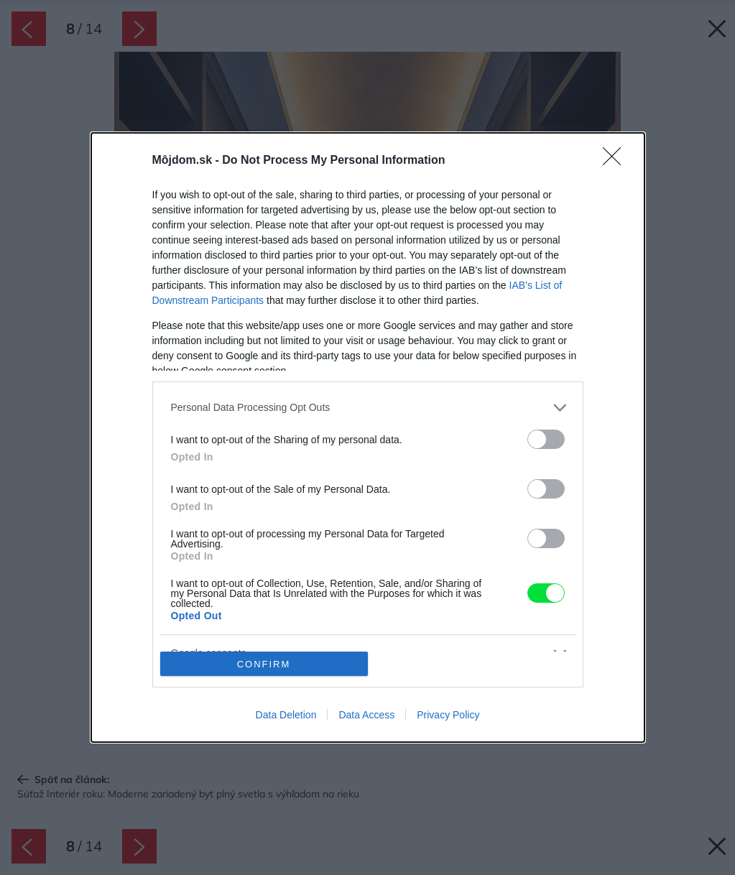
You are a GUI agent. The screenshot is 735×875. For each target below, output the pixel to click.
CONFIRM (264, 664)
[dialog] (367, 437)
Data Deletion (286, 715)
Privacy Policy (448, 715)
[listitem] (368, 407)
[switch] (546, 439)
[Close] (616, 161)
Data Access (366, 715)
